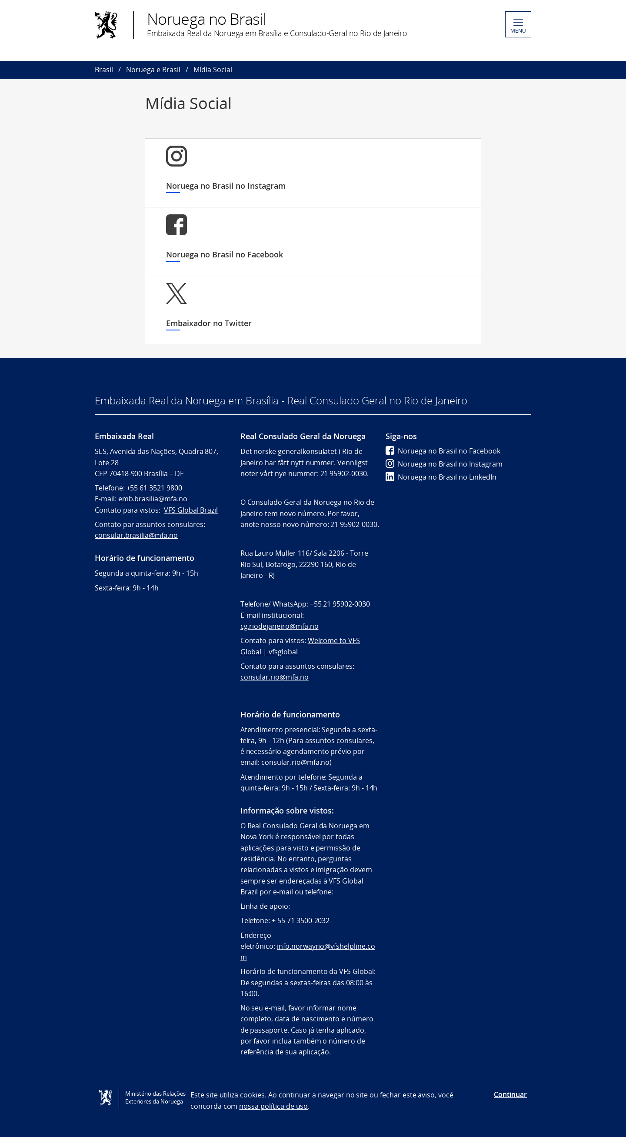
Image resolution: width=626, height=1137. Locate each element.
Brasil (104, 69)
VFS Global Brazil (191, 510)
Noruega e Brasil (153, 69)
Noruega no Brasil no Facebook (443, 451)
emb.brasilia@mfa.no (152, 498)
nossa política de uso (273, 1106)
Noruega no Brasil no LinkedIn (441, 477)
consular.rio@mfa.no (274, 677)
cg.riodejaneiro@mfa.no (279, 626)
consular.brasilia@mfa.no (136, 535)
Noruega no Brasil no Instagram (444, 464)
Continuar (510, 1094)
